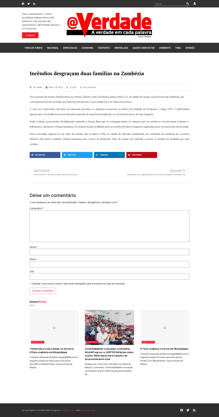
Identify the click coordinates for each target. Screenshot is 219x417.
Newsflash (121, 47)
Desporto (104, 47)
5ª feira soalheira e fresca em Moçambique (164, 348)
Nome (34, 247)
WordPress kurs (68, 410)
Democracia (70, 47)
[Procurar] (188, 4)
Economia (87, 47)
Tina (178, 47)
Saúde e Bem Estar (144, 47)
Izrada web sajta (88, 410)
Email (33, 259)
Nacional (53, 47)
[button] (45, 155)
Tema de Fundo (33, 47)
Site (32, 271)
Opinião (190, 47)
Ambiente (165, 47)
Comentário (36, 208)
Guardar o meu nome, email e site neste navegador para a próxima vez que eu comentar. (78, 283)
